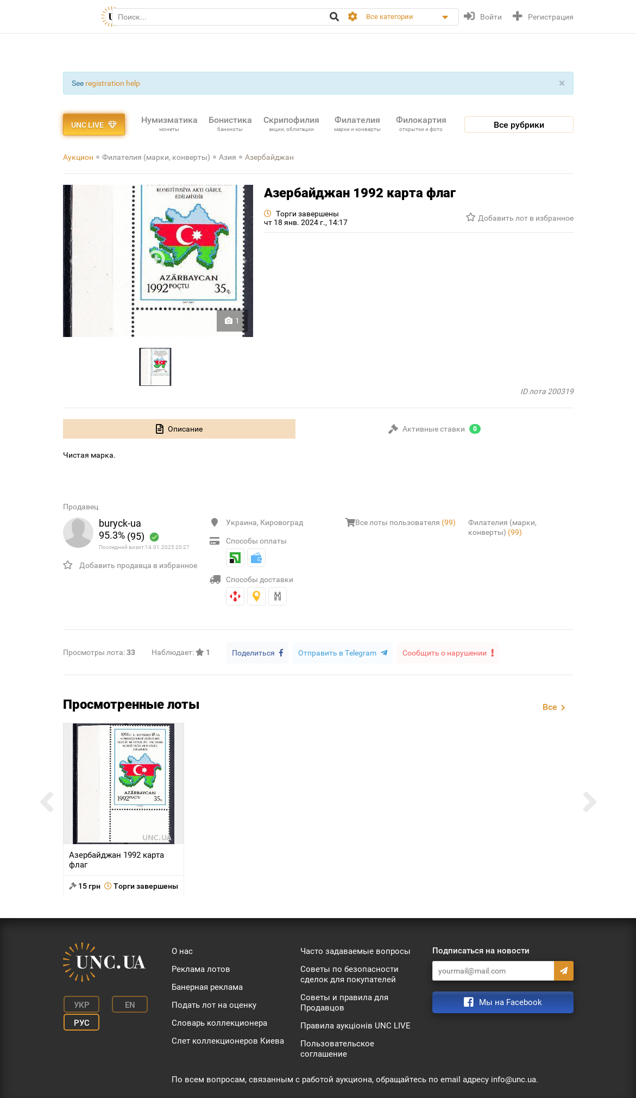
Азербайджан (269, 157)
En (124, 1003)
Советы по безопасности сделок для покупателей (349, 974)
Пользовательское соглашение (337, 1048)
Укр (79, 1003)
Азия (227, 157)
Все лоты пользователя (405, 522)
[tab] (179, 429)
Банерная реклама (207, 986)
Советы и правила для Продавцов (344, 1002)
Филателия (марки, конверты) (156, 157)
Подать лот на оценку (214, 1004)
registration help (112, 83)
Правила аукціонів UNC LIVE (355, 1025)
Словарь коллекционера (219, 1022)
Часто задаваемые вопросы (355, 951)
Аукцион (78, 157)
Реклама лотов (201, 969)
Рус (79, 1020)
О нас (182, 951)
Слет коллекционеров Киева (228, 1040)
